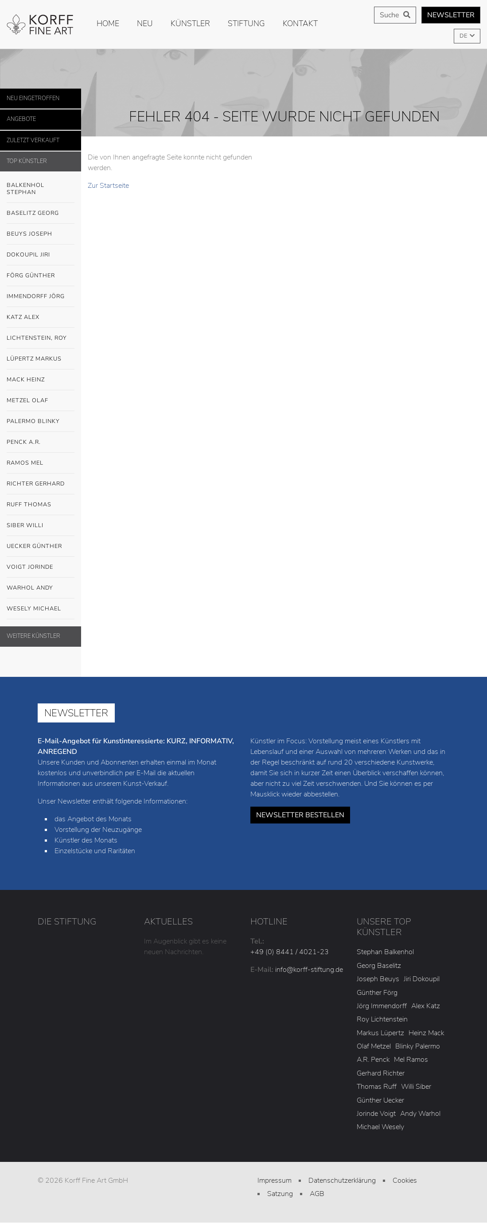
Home (108, 23)
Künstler (190, 23)
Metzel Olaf (27, 400)
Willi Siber (416, 1086)
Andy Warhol (420, 1113)
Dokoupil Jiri (28, 255)
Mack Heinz (26, 380)
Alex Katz (425, 1006)
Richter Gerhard (40, 484)
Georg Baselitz (379, 966)
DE (464, 36)
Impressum (274, 1180)
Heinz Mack (426, 1033)
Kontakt (300, 23)
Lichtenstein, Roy (37, 338)
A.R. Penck (373, 1059)
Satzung (280, 1194)
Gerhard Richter (381, 1073)
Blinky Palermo (417, 1046)
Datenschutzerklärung (342, 1180)
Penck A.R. (40, 442)
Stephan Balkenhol (385, 952)
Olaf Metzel (374, 1046)
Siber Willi (40, 526)
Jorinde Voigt (376, 1113)
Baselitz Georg (33, 213)
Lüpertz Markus (40, 359)
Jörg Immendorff (382, 1006)
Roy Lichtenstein (382, 1019)
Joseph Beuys (378, 979)
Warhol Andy (40, 588)
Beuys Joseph (40, 234)
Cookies (405, 1180)
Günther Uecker (380, 1100)
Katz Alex (23, 317)
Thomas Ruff (377, 1086)
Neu (145, 23)
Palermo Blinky (33, 421)
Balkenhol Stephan (40, 186)
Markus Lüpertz (380, 1033)
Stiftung (246, 23)
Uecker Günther (40, 546)
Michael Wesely (380, 1127)
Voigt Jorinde (40, 567)
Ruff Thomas (29, 505)
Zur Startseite (108, 185)
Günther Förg (377, 993)
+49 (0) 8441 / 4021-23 (289, 952)
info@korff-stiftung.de (309, 970)
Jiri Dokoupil (422, 979)
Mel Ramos (411, 1059)
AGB (317, 1194)
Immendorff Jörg (40, 297)
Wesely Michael (40, 609)
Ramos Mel (25, 463)
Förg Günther (40, 276)
